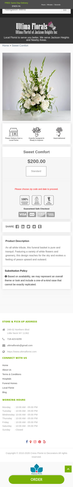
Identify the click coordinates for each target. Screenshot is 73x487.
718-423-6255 (14, 339)
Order (36, 479)
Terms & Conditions (11, 374)
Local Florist (8, 388)
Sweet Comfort (20, 45)
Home (5, 45)
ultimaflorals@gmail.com (20, 345)
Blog (4, 392)
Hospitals (6, 379)
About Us (6, 370)
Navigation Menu (15, 9)
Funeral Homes (9, 383)
